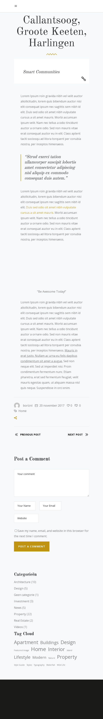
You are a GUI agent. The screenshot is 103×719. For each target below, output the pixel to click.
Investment (21, 601)
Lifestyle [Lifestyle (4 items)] (22, 657)
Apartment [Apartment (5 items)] (26, 642)
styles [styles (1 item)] (29, 665)
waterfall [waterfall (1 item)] (50, 665)
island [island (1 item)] (69, 650)
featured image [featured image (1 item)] (21, 650)
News (17, 608)
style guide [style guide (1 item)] (19, 665)
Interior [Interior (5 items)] (56, 649)
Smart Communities (41, 72)
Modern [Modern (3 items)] (39, 657)
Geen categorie (24, 595)
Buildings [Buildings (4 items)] (49, 642)
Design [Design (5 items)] (68, 642)
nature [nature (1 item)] (51, 658)
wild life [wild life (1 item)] (61, 665)
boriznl (23, 405)
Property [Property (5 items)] (67, 657)
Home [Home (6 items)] (38, 649)
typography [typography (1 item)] (39, 665)
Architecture (22, 582)
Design (18, 588)
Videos (18, 627)
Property (20, 614)
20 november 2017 (49, 405)
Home (22, 411)
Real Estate (21, 620)
